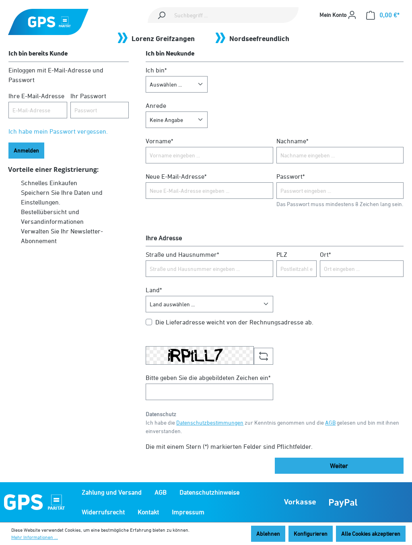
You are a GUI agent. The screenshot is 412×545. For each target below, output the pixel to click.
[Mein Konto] (338, 15)
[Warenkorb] (382, 15)
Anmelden (26, 150)
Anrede (156, 105)
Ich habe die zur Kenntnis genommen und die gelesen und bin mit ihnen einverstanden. (272, 426)
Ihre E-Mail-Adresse (36, 95)
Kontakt (148, 512)
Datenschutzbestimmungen (209, 422)
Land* (154, 289)
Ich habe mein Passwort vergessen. (58, 131)
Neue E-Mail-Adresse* (176, 176)
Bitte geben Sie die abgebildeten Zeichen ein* (208, 377)
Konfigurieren (311, 533)
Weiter (339, 465)
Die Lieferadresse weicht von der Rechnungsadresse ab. (234, 322)
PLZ (281, 254)
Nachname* (292, 141)
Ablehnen (268, 533)
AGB (330, 422)
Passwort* (290, 176)
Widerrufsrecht (103, 512)
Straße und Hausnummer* (182, 254)
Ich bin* (156, 70)
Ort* (325, 254)
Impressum (188, 512)
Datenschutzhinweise (209, 492)
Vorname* (159, 141)
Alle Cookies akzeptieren (370, 533)
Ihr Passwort (88, 95)
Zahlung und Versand (112, 492)
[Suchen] (161, 15)
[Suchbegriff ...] (235, 15)
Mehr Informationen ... (34, 537)
